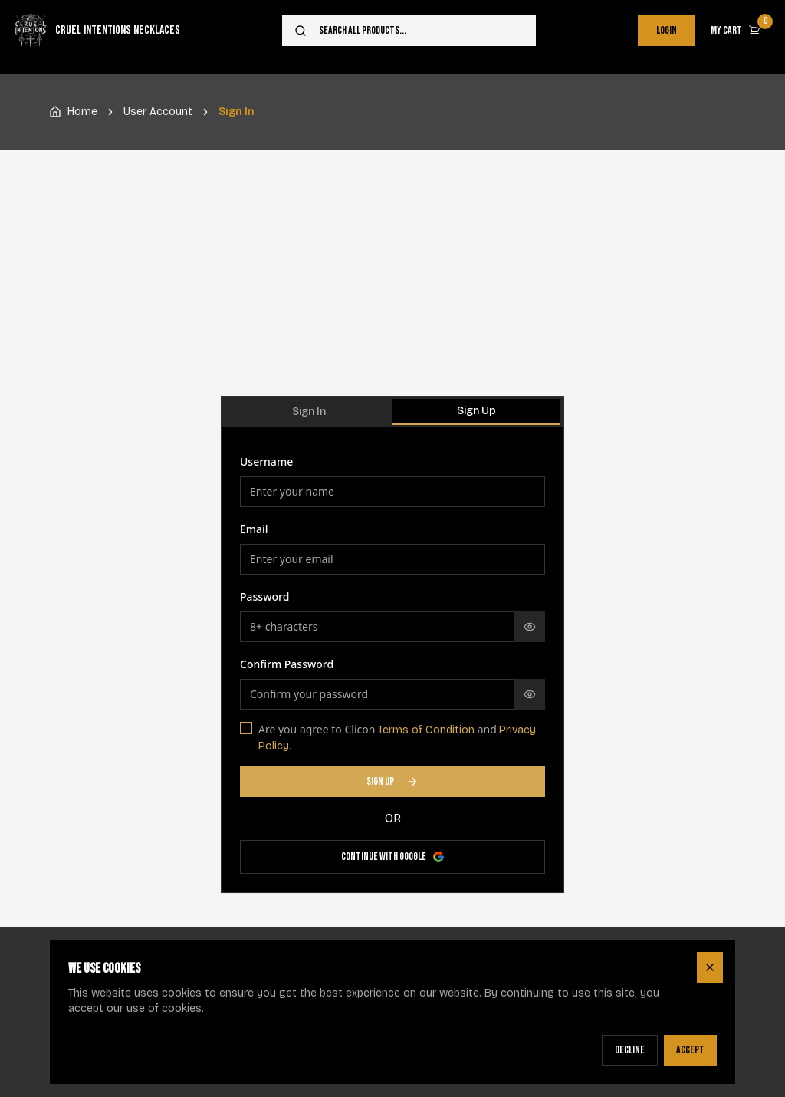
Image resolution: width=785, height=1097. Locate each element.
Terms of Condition (426, 729)
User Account (157, 111)
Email (254, 529)
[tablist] (392, 412)
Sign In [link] (236, 111)
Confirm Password (286, 664)
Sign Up (476, 410)
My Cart (742, 26)
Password (264, 596)
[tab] (308, 412)
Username (266, 461)
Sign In (309, 411)
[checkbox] (246, 728)
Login (666, 30)
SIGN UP (392, 781)
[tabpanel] (392, 662)
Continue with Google (393, 856)
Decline (630, 1049)
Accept (690, 1049)
